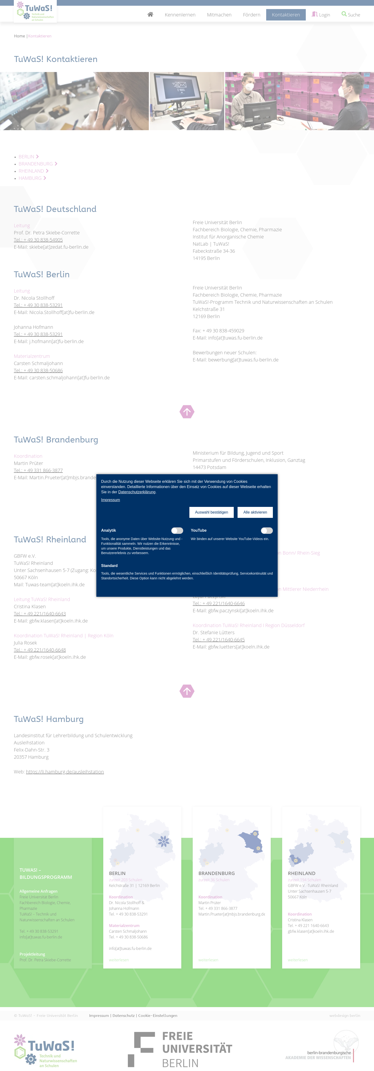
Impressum (110, 500)
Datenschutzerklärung (137, 492)
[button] (211, 512)
